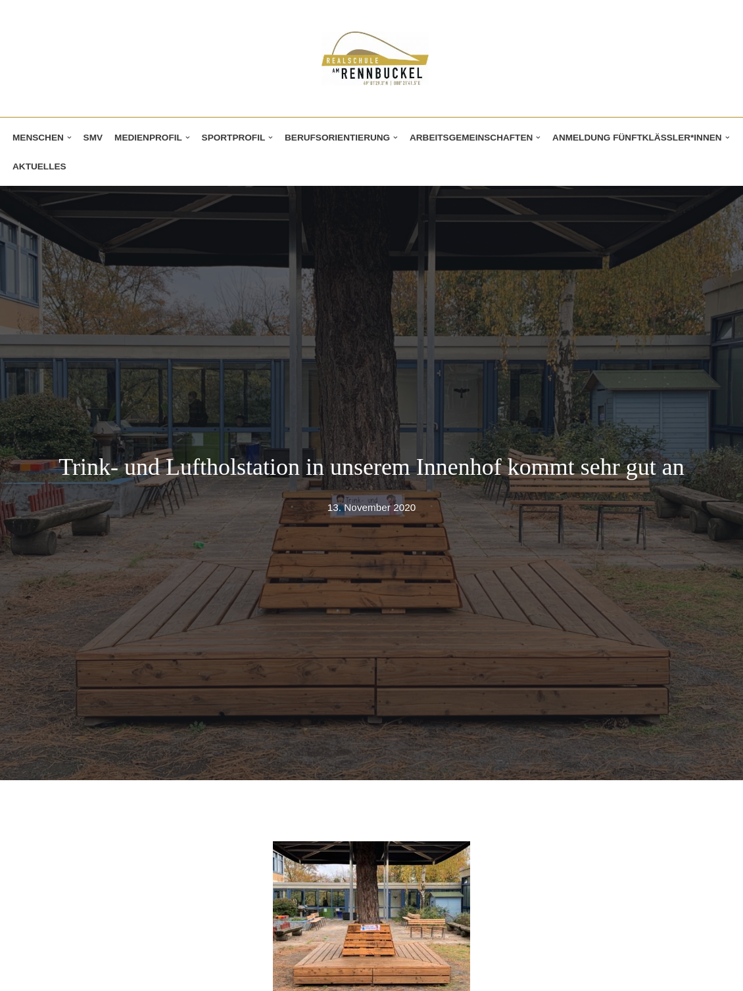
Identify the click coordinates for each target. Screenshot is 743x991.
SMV (93, 138)
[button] (69, 137)
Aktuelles (39, 166)
